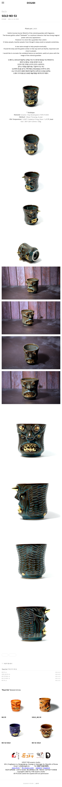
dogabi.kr (46, 768)
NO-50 (3, 680)
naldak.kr (39, 768)
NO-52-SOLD (5, 676)
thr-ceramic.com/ (28, 768)
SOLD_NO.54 (5, 674)
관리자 (37, 783)
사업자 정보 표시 (7, 663)
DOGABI (31, 2)
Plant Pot (4, 669)
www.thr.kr (16, 768)
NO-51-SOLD (5, 678)
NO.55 (3, 672)
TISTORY (31, 783)
